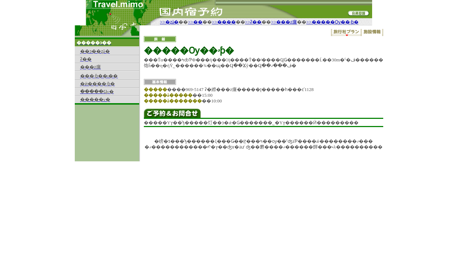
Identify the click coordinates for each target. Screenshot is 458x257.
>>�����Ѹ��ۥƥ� (332, 22)
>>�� (195, 22)
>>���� (224, 22)
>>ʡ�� (253, 22)
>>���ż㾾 (284, 22)
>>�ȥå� (169, 22)
